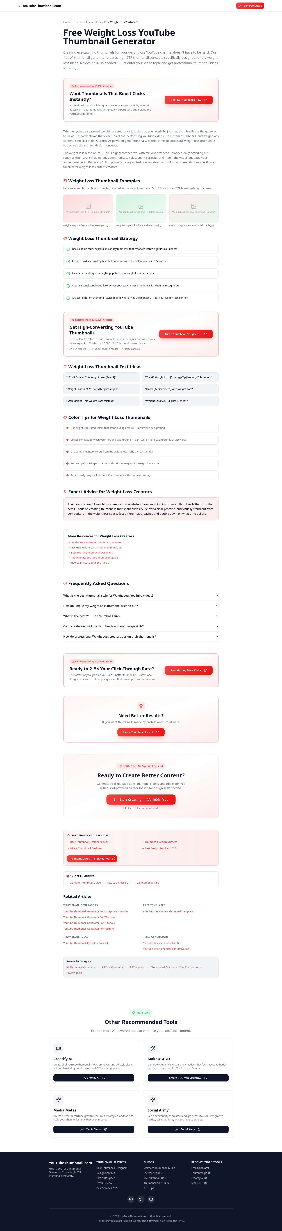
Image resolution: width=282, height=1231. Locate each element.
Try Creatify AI (94, 1078)
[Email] (151, 1199)
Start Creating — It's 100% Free (141, 799)
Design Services (105, 1173)
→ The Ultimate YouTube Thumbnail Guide (93, 557)
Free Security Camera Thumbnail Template (168, 911)
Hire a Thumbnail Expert (141, 732)
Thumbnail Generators (87, 22)
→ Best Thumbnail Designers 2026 (87, 842)
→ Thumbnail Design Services (159, 842)
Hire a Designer (105, 1178)
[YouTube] (131, 1199)
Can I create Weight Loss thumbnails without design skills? (141, 626)
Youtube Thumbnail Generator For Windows (89, 917)
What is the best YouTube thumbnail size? (141, 616)
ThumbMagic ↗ (201, 1173)
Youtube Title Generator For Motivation (166, 948)
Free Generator (200, 1168)
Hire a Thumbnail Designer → (186, 334)
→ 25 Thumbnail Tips (146, 882)
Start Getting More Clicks (188, 670)
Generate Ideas (250, 5)
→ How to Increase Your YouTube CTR (90, 562)
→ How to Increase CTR (117, 882)
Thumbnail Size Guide (157, 1183)
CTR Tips (149, 1188)
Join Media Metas (94, 1129)
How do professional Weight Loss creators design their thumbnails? (141, 637)
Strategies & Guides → (164, 967)
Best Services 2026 (107, 1188)
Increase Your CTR (154, 1173)
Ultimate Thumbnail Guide (159, 1168)
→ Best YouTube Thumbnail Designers (90, 552)
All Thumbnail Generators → (83, 967)
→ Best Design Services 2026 (159, 848)
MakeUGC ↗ (199, 1183)
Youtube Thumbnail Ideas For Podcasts (86, 943)
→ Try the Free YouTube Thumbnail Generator (95, 542)
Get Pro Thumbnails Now (189, 100)
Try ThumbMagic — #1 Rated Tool (92, 858)
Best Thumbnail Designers (112, 1168)
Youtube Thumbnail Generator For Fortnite (88, 928)
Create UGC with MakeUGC (188, 1078)
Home (66, 22)
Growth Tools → (75, 973)
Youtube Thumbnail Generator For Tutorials (89, 923)
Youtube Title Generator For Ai (161, 943)
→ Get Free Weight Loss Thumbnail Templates (95, 547)
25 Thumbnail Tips (155, 1178)
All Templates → (139, 967)
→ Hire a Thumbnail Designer (84, 848)
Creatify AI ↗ (199, 1178)
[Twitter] (141, 1199)
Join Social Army (188, 1129)
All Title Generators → (115, 967)
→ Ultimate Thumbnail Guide (83, 882)
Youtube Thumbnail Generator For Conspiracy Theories (95, 911)
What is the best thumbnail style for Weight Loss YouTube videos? (141, 596)
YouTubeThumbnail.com (39, 6)
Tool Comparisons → (191, 967)
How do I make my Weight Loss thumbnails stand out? (141, 606)
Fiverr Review (104, 1183)
